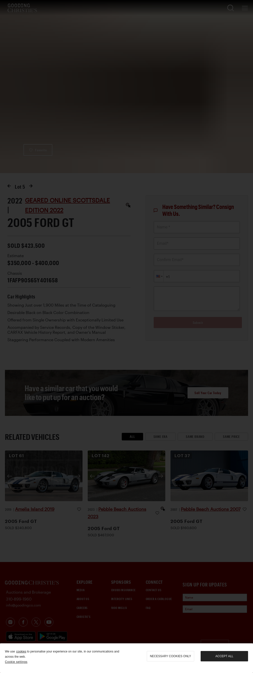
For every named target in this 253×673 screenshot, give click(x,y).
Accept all (224, 656)
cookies (21, 651)
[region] (126, 658)
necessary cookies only (170, 656)
